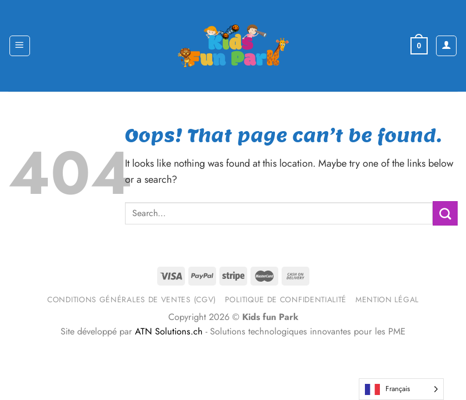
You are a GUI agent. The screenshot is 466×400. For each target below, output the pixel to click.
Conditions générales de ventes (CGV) (131, 299)
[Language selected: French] (401, 389)
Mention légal (387, 299)
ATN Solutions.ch (169, 331)
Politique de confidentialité (286, 299)
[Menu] (19, 46)
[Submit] (445, 213)
